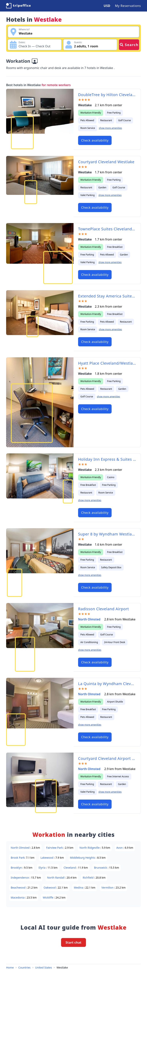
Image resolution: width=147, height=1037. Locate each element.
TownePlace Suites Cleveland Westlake (107, 228)
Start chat (74, 942)
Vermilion (107, 887)
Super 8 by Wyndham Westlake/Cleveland (107, 534)
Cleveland (70, 867)
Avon (119, 847)
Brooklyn (17, 867)
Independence (20, 877)
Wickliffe (48, 897)
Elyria (42, 867)
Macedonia (18, 897)
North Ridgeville (89, 847)
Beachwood (18, 887)
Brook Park (17, 857)
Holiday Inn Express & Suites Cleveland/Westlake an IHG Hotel (107, 459)
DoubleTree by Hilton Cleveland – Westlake (107, 94)
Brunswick (101, 867)
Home (10, 967)
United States (43, 967)
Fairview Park (55, 847)
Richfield (88, 877)
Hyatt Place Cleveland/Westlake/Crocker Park (107, 363)
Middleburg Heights (83, 857)
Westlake (62, 967)
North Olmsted (89, 619)
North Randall (56, 877)
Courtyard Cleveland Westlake (106, 161)
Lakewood (47, 857)
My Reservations (128, 6)
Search (129, 44)
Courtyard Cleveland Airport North (107, 758)
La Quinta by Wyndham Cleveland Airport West (107, 683)
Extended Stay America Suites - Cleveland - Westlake (107, 296)
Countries (24, 967)
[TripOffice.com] (18, 5)
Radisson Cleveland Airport (103, 608)
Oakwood (50, 887)
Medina (79, 887)
